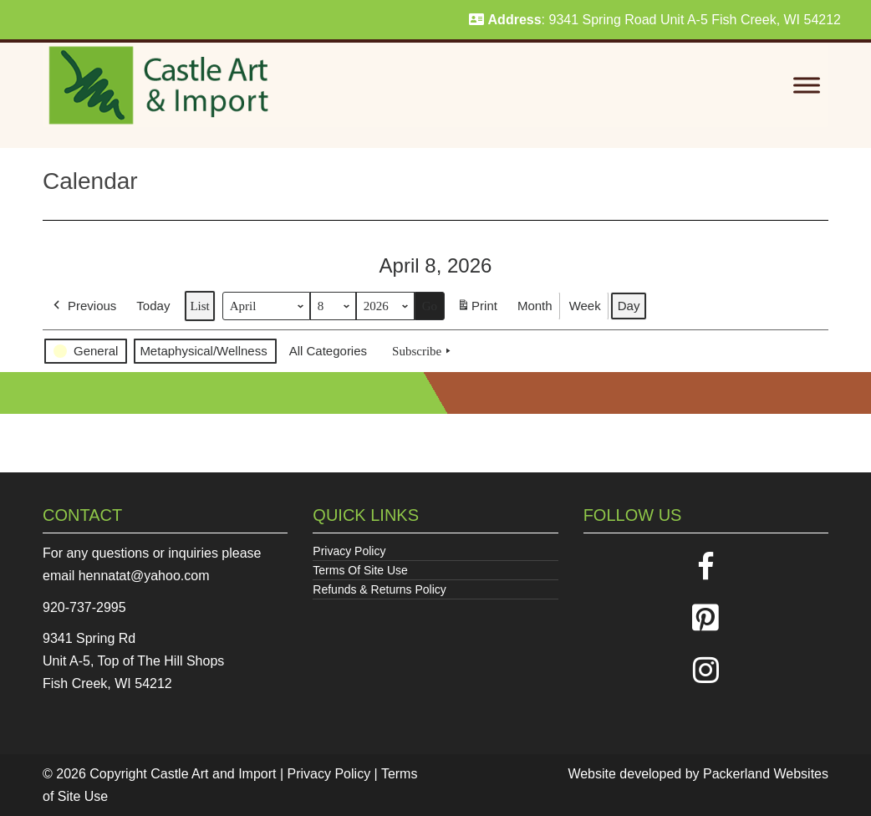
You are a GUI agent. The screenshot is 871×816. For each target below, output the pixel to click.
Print (476, 309)
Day (629, 305)
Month (535, 305)
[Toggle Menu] (806, 86)
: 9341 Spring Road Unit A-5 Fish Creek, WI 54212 (655, 20)
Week (585, 305)
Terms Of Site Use (360, 570)
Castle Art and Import (213, 774)
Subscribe (423, 351)
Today (153, 305)
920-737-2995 (84, 607)
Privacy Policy (349, 551)
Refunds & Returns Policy (379, 589)
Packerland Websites (765, 774)
